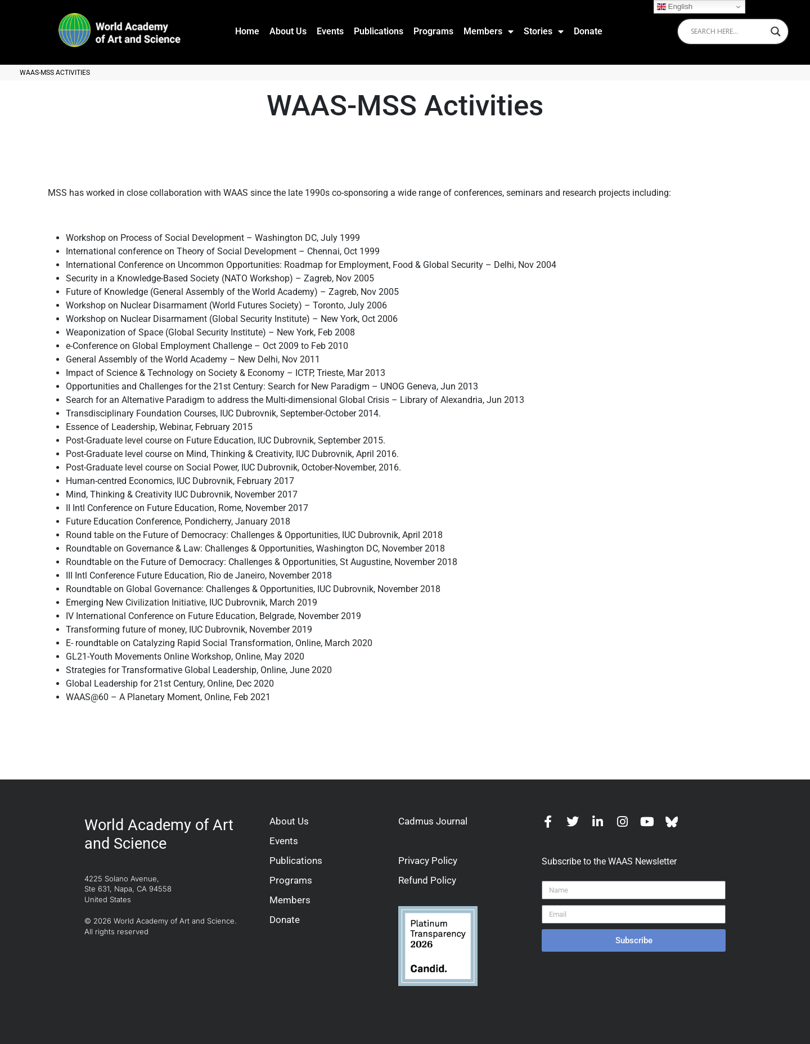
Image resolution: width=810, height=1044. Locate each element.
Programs (433, 31)
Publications (378, 31)
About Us (288, 31)
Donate (588, 31)
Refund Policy (427, 880)
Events (330, 31)
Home (247, 31)
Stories (544, 31)
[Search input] (728, 31)
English (674, 6)
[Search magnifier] (776, 31)
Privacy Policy (427, 860)
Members (489, 31)
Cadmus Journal (432, 821)
